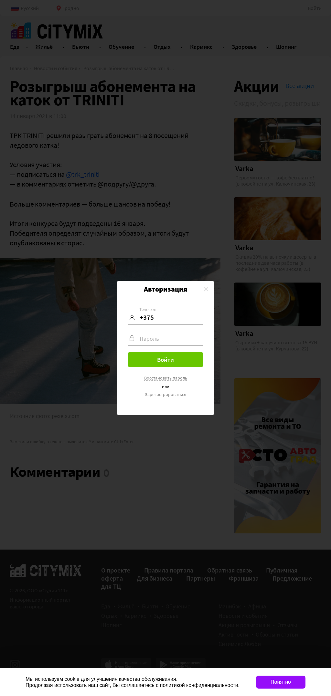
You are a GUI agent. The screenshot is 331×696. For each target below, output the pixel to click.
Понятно (281, 682)
